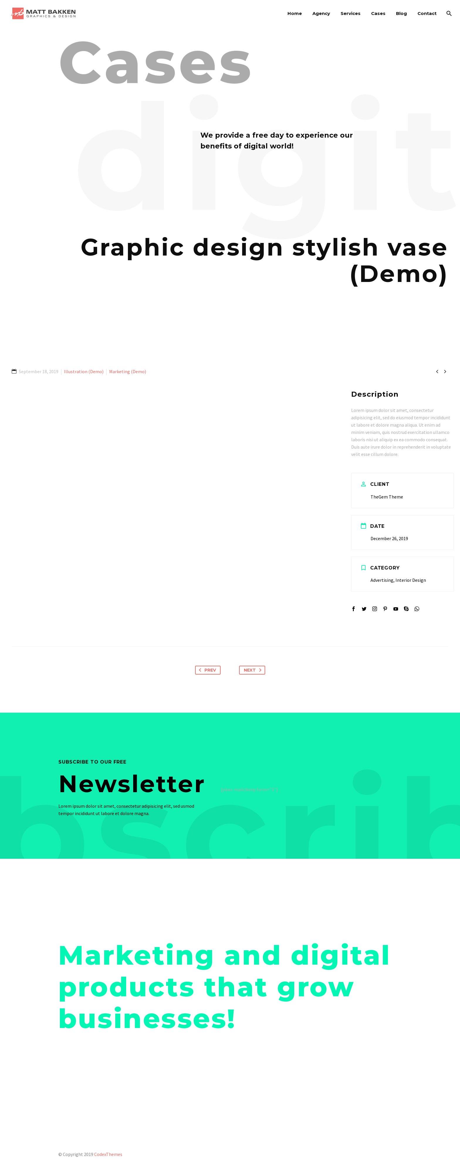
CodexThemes (108, 1154)
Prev (206, 670)
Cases (378, 13)
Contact (427, 13)
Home (295, 13)
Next (254, 670)
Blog (401, 13)
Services (351, 13)
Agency (321, 13)
